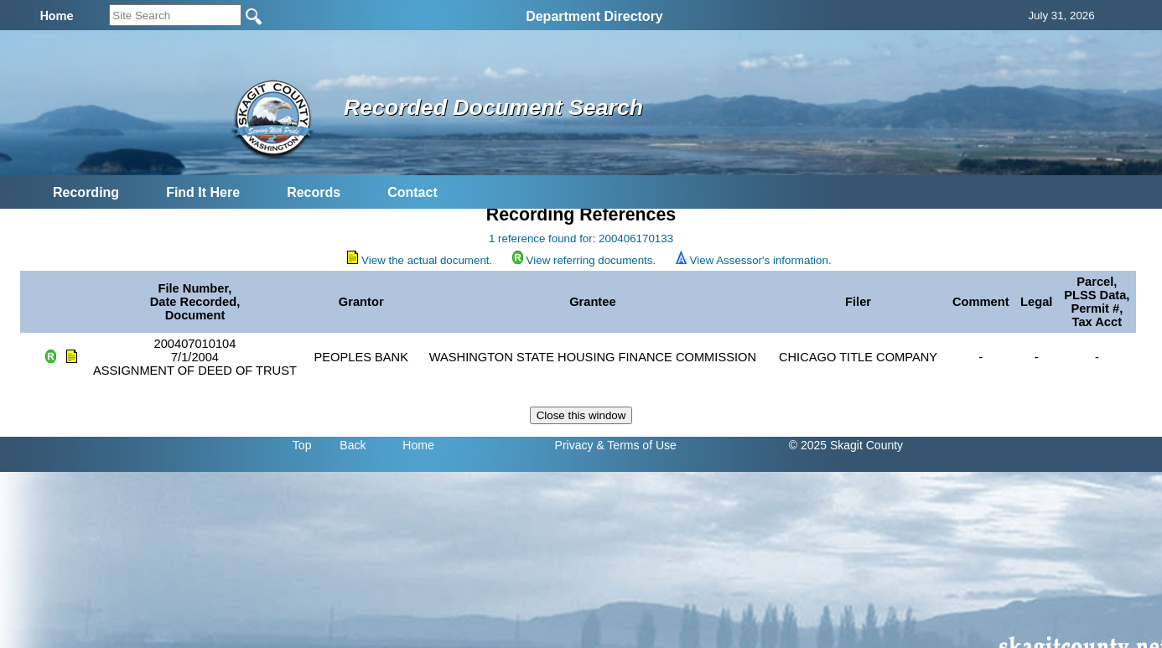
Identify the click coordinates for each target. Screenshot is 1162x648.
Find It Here (203, 192)
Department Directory (594, 16)
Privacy (574, 445)
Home (417, 445)
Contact (412, 192)
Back (353, 445)
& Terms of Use (636, 445)
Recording (86, 192)
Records (313, 192)
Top (302, 445)
